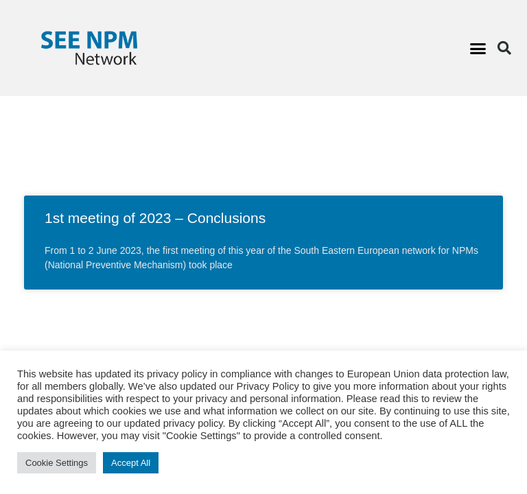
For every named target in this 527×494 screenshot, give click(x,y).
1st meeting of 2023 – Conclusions (155, 218)
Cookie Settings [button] (56, 463)
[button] (478, 48)
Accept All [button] (130, 463)
